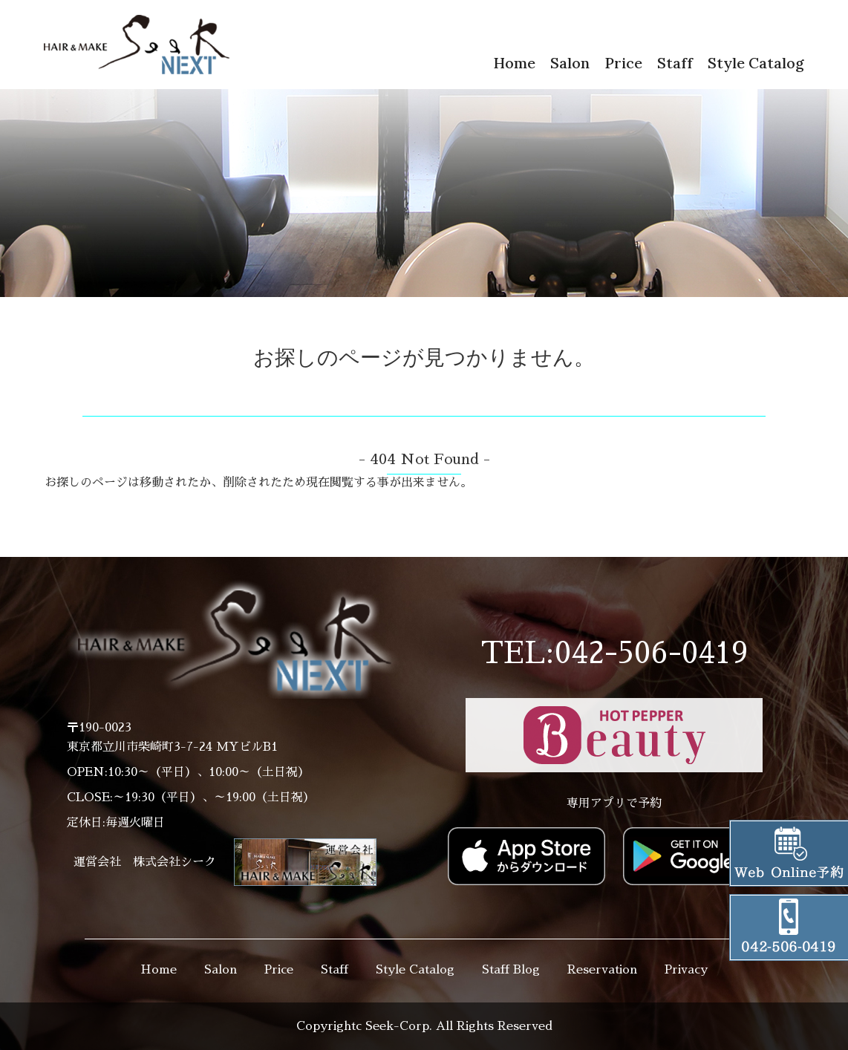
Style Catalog (756, 62)
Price (623, 62)
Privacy (686, 970)
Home (514, 62)
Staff (675, 62)
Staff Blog (511, 970)
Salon (570, 62)
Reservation (602, 970)
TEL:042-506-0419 (614, 653)
